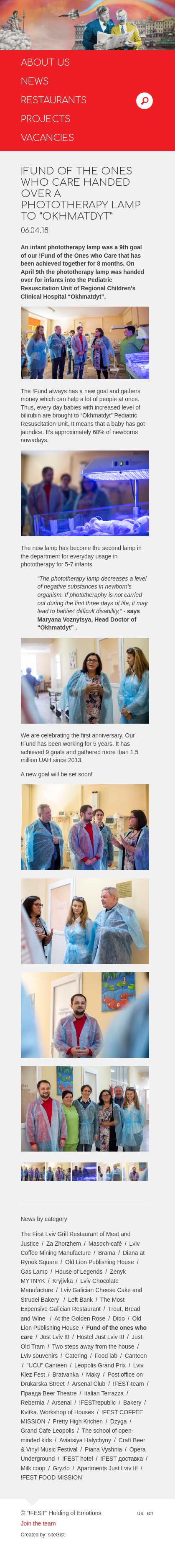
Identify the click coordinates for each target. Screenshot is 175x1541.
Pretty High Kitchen (78, 1421)
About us (45, 63)
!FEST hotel (77, 1458)
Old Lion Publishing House (99, 1262)
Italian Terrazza (104, 1393)
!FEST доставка (121, 1458)
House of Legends (79, 1271)
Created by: (34, 1535)
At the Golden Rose (79, 1318)
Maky (93, 1374)
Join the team (38, 1523)
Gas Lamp (34, 1271)
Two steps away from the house (93, 1346)
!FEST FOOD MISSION (51, 1477)
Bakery (132, 1402)
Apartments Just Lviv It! (107, 1468)
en (150, 1513)
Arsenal (61, 1402)
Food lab (105, 1355)
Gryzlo (61, 1468)
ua (140, 1513)
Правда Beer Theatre (49, 1393)
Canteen (136, 1355)
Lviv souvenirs (39, 1355)
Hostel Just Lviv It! (100, 1337)
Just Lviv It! (54, 1337)
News (35, 82)
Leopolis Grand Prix (100, 1365)
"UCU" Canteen (46, 1365)
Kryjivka (63, 1280)
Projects (46, 119)
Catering (76, 1355)
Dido (119, 1318)
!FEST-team (128, 1383)
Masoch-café (105, 1243)
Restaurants (54, 100)
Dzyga (118, 1421)
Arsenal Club (88, 1383)
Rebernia (33, 1402)
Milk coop (33, 1468)
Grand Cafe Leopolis (47, 1430)
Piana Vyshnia (103, 1449)
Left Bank (80, 1299)
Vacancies (47, 138)
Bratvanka (66, 1374)
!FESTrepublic (97, 1402)
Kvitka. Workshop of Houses (57, 1412)
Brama (106, 1252)
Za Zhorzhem (63, 1243)
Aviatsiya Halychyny (85, 1440)
